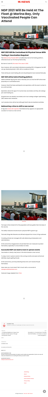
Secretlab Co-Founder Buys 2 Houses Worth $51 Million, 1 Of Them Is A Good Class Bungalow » (37, 334)
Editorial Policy (27, 376)
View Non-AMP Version (28, 393)
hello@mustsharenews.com (7, 359)
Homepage (3, 5)
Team (25, 383)
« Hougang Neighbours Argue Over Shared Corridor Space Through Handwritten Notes (10, 334)
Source (24, 221)
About (25, 374)
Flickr (20, 273)
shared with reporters (13, 109)
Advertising (26, 371)
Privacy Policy (27, 380)
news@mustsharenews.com (9, 269)
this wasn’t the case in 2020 (20, 63)
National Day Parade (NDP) (11, 58)
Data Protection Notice (29, 378)
